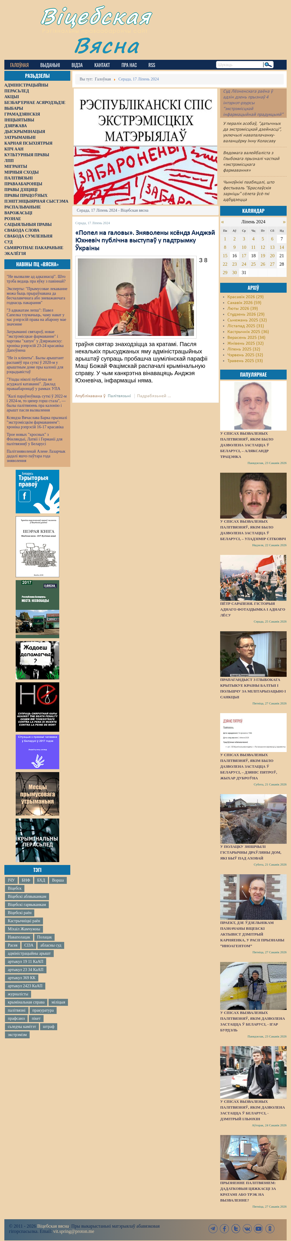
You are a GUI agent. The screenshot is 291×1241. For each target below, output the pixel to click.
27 (272, 264)
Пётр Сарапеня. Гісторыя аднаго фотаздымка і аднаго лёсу (252, 609)
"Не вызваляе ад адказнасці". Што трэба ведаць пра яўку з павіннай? (36, 278)
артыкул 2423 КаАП (25, 986)
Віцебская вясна (53, 1226)
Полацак (44, 937)
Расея (12, 945)
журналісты (18, 994)
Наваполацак (19, 937)
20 (272, 255)
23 (234, 264)
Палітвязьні (119, 396)
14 (281, 247)
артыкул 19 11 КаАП (25, 961)
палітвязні (17, 1010)
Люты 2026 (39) (242, 308)
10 (244, 247)
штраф (48, 1026)
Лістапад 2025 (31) (245, 326)
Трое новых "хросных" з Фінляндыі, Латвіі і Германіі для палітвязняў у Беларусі (34, 439)
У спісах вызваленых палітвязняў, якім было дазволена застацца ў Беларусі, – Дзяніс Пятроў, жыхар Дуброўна (248, 766)
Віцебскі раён (19, 913)
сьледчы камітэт (22, 1026)
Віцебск (14, 888)
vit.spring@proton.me (73, 1231)
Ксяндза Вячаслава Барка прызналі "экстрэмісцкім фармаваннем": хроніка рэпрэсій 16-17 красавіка (37, 422)
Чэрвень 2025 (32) (245, 355)
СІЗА (28, 945)
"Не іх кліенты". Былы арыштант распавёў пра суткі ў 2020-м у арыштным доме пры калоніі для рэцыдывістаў (35, 365)
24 (244, 264)
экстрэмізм (17, 1035)
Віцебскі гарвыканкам (27, 904)
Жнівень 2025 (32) (245, 343)
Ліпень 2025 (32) (243, 349)
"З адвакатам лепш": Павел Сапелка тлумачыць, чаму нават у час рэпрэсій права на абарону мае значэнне (36, 317)
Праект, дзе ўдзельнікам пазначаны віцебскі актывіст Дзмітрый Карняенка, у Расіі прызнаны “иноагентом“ (252, 934)
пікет (36, 1018)
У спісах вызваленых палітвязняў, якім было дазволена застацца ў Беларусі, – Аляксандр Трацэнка (246, 445)
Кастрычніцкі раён (24, 921)
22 (225, 264)
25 (253, 264)
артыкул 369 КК (21, 978)
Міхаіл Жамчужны (24, 929)
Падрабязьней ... (154, 396)
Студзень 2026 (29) (246, 314)
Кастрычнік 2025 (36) (248, 332)
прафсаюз (16, 1018)
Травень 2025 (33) (245, 361)
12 (263, 247)
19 (263, 255)
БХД (41, 880)
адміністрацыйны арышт (29, 953)
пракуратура (43, 1010)
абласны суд (50, 945)
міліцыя (58, 1002)
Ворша (58, 880)
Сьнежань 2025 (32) (247, 320)
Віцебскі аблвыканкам (27, 896)
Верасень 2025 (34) (246, 337)
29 (225, 272)
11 (253, 247)
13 (272, 247)
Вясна (106, 45)
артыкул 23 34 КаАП (26, 969)
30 (234, 272)
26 (263, 264)
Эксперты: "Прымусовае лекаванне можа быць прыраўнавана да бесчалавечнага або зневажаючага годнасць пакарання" (37, 296)
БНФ (26, 880)
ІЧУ (11, 880)
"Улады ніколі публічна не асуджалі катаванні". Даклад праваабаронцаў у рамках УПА (33, 384)
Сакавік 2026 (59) (244, 303)
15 (225, 255)
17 (244, 255)
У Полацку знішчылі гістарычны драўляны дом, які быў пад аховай (250, 852)
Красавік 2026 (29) (245, 297)
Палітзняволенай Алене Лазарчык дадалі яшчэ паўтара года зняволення (36, 456)
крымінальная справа (26, 1002)
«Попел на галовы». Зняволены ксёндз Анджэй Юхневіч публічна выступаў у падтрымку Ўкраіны (145, 241)
